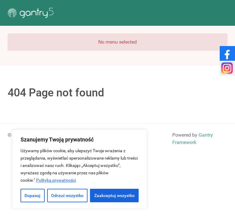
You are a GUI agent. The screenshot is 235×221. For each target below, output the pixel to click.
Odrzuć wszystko (67, 195)
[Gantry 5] (31, 13)
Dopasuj (32, 195)
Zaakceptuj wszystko (114, 195)
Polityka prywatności (56, 180)
